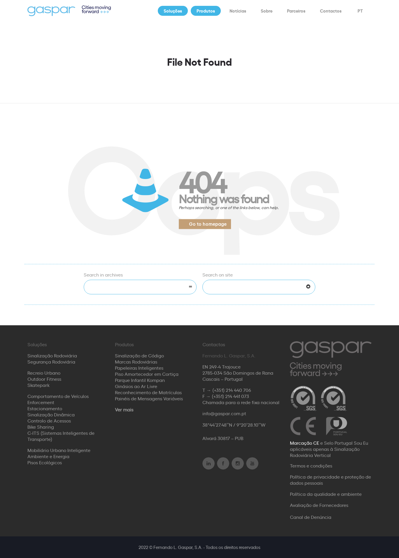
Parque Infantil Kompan (140, 380)
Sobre (266, 11)
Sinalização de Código (139, 355)
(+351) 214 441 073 (230, 396)
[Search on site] (258, 287)
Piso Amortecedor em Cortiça (146, 374)
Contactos (331, 11)
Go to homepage (208, 224)
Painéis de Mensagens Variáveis (149, 398)
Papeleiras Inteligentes (139, 367)
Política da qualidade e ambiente (326, 494)
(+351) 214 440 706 (231, 390)
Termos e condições (311, 465)
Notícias (238, 11)
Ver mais (124, 409)
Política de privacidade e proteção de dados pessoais (330, 479)
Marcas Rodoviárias (136, 361)
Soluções (173, 11)
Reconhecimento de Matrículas (148, 392)
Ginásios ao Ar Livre (136, 386)
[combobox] (140, 287)
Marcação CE (304, 442)
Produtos (206, 11)
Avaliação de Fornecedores (319, 505)
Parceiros (296, 11)
